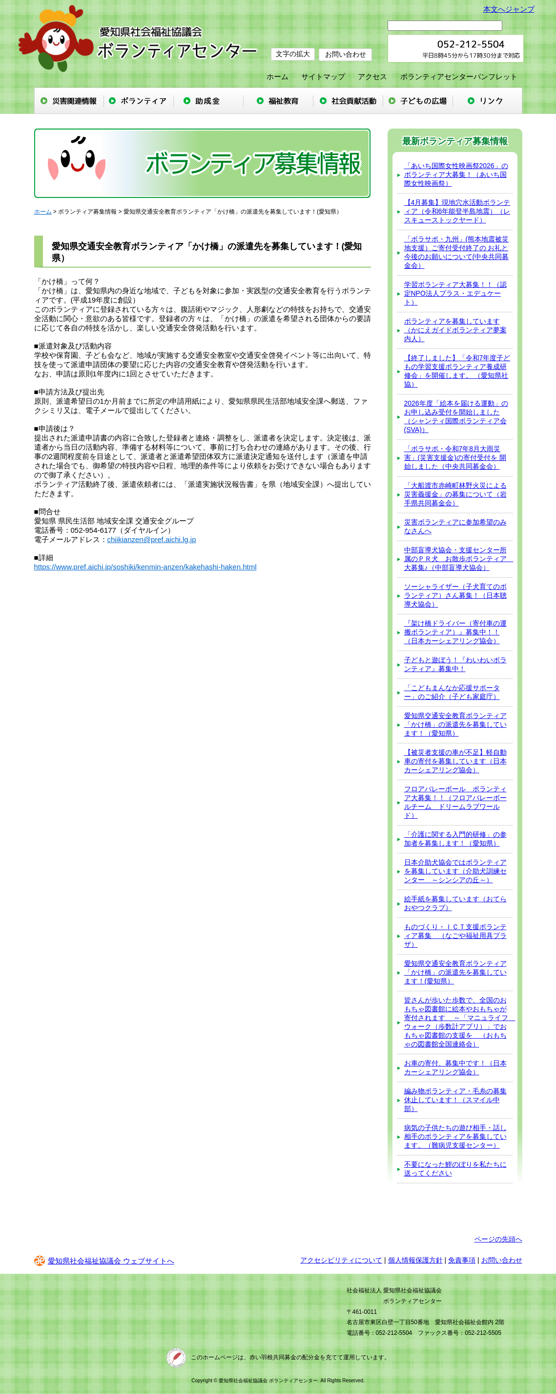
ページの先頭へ (498, 1239)
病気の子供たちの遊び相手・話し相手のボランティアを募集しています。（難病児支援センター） (455, 1136)
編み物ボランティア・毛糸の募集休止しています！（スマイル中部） (455, 1099)
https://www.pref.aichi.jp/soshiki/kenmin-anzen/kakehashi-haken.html (145, 567)
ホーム (277, 76)
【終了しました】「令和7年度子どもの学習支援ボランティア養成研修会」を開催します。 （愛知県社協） (457, 371)
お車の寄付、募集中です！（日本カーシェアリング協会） (455, 1067)
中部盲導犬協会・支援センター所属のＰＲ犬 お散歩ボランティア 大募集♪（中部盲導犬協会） (458, 558)
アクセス (372, 76)
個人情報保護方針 (415, 1260)
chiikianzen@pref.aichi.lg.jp (151, 539)
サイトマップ (323, 76)
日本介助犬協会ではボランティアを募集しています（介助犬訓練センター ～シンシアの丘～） (455, 871)
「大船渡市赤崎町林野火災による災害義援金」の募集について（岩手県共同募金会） (455, 494)
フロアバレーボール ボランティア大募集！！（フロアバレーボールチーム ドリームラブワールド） (455, 802)
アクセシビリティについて (341, 1260)
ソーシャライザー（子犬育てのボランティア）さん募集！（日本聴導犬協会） (455, 595)
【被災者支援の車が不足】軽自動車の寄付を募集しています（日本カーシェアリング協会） (455, 761)
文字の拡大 (293, 54)
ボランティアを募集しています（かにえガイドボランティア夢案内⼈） (455, 330)
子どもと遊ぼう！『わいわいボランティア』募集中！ (455, 664)
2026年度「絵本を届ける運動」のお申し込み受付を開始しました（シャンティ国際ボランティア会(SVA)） (456, 416)
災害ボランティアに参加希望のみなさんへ (455, 526)
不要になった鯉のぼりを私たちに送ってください (455, 1168)
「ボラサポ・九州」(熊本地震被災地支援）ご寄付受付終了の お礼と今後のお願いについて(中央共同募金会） (456, 252)
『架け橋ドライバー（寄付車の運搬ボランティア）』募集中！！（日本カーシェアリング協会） (455, 632)
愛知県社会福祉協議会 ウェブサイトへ (104, 1261)
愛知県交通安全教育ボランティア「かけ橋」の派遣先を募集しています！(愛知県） (455, 972)
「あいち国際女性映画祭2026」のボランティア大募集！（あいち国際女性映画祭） (456, 174)
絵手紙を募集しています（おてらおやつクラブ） (455, 903)
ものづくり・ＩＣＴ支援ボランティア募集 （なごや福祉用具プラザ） (455, 935)
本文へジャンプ (509, 9)
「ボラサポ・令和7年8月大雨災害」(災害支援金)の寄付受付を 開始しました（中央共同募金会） (455, 457)
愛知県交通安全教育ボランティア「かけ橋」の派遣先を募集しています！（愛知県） (455, 724)
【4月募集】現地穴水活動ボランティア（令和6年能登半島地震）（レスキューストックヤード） (457, 211)
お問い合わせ (346, 54)
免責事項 (461, 1260)
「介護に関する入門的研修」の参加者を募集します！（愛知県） (455, 838)
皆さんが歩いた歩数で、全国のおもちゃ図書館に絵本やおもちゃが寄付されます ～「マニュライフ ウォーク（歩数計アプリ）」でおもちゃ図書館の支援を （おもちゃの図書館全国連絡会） (458, 1022)
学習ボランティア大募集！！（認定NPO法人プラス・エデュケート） (455, 293)
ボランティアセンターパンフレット (458, 76)
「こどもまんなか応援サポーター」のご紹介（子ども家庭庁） (452, 692)
